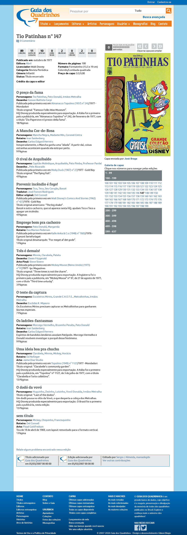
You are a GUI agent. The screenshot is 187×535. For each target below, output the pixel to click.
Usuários (123, 24)
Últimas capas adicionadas (81, 499)
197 (137, 206)
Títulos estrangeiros (25, 503)
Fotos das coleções (52, 519)
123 (151, 186)
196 (133, 206)
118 (129, 186)
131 (129, 189)
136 (151, 189)
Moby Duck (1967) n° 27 (64, 170)
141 (115, 193)
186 (146, 202)
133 (137, 189)
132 (133, 189)
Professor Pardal (92, 163)
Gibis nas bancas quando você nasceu (86, 526)
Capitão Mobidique (43, 163)
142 (120, 193)
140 (111, 193)
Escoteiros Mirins (42, 296)
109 (146, 183)
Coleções (47, 516)
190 (106, 206)
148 (147, 193)
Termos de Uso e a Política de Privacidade (36, 533)
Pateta (57, 255)
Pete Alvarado (37, 166)
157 (133, 196)
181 (124, 202)
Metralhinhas (81, 296)
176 (160, 199)
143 (124, 193)
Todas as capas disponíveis (81, 509)
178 (111, 202)
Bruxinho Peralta (64, 325)
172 (142, 199)
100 (106, 183)
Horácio (66, 353)
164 (106, 199)
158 (137, 196)
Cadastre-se (164, 2)
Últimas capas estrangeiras (82, 506)
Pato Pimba (75, 163)
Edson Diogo (165, 533)
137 (155, 189)
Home (19, 496)
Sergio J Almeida (125, 457)
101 (111, 183)
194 (124, 206)
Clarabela (47, 255)
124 (155, 186)
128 (115, 189)
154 (120, 196)
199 (146, 206)
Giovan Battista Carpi (40, 100)
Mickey (57, 353)
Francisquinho (62, 420)
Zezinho (49, 391)
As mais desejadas (116, 506)
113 (106, 186)
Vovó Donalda (74, 391)
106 (133, 183)
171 (137, 199)
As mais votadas (116, 499)
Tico (35, 188)
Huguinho (38, 391)
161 (151, 196)
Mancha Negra (41, 135)
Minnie (36, 255)
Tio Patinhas (40, 96)
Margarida (53, 226)
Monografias (140, 24)
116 (120, 186)
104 (124, 183)
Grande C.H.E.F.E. (63, 296)
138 (160, 189)
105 (129, 183)
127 (111, 189)
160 (146, 196)
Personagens (107, 24)
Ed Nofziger (33, 356)
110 (151, 183)
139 (106, 193)
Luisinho (60, 391)
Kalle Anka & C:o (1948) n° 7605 (68, 233)
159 (142, 196)
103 (120, 183)
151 (106, 196)
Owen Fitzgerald (37, 258)
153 (115, 196)
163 (160, 196)
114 (111, 186)
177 (106, 202)
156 (129, 196)
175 (155, 199)
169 (129, 199)
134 (142, 189)
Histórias (20, 519)
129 (120, 189)
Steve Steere (37, 261)
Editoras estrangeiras (26, 509)
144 (129, 193)
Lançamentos (61, 24)
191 (111, 206)
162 (155, 196)
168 (124, 199)
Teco (41, 188)
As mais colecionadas (118, 503)
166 (115, 199)
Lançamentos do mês (79, 519)
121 (142, 186)
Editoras (78, 24)
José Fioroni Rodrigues (41, 191)
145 (133, 193)
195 (129, 206)
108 (142, 183)
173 (146, 199)
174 (151, 199)
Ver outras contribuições (116, 460)
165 (111, 199)
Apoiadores (48, 513)
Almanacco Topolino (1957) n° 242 (70, 103)
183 (133, 202)
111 (155, 183)
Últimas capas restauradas (81, 503)
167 (120, 199)
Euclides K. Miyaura (38, 303)
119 (133, 186)
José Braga (130, 158)
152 (111, 196)
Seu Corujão (51, 188)
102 (115, 183)
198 (142, 206)
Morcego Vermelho (43, 325)
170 (133, 199)
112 (160, 183)
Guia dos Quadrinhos (37, 460)
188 (155, 202)
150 (156, 193)
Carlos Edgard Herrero (40, 141)
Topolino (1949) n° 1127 (64, 363)
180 (120, 202)
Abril (28, 63)
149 (151, 193)
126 (106, 189)
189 (160, 202)
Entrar (151, 2)
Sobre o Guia (49, 503)
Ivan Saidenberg (36, 138)
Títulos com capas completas (82, 513)
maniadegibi (143, 457)
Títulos (45, 24)
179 (115, 202)
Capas (72, 496)
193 (120, 206)
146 (137, 193)
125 (160, 186)
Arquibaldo (61, 163)
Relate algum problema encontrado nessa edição (43, 449)
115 (115, 186)
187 (151, 202)
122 (146, 186)
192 (115, 206)
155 (124, 196)
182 (129, 202)
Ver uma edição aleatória (80, 529)
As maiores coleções (118, 509)
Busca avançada (76, 522)
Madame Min (57, 135)
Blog (153, 24)
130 (124, 189)
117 (124, 186)
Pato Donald (55, 96)
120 (137, 186)
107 (137, 183)
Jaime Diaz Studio (33, 360)
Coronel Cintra (74, 135)
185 (142, 202)
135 (146, 189)
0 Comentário (27, 41)
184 (137, 202)
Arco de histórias (24, 522)
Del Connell (40, 195)
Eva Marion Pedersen (38, 230)
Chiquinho (47, 420)
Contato (162, 24)
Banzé (62, 188)
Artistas (92, 24)
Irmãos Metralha (72, 96)
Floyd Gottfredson (33, 426)
